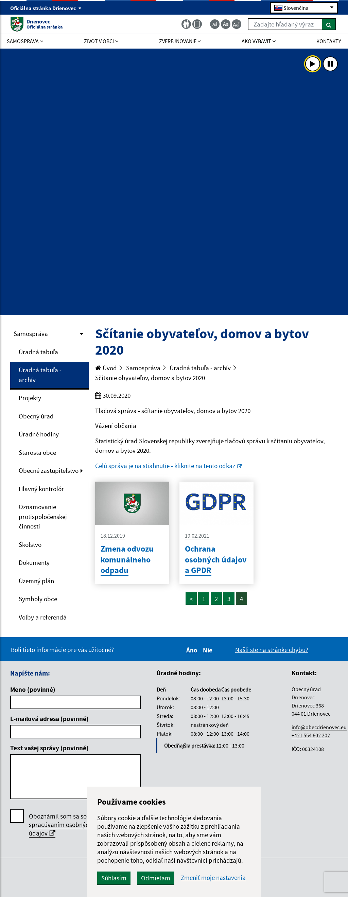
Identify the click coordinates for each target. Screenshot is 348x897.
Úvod (106, 368)
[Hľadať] (329, 24)
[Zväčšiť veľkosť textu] (236, 24)
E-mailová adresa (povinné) (49, 719)
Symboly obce (38, 599)
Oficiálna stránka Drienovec (46, 8)
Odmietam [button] (155, 878)
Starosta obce (37, 452)
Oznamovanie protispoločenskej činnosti (43, 516)
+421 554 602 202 (311, 735)
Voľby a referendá (43, 617)
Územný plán (36, 581)
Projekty (30, 398)
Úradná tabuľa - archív (40, 375)
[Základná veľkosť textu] (225, 24)
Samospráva (31, 333)
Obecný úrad (36, 416)
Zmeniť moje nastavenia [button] (213, 878)
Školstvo (30, 544)
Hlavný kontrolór (41, 489)
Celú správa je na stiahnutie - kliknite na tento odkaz (168, 466)
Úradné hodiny (39, 434)
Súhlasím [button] (113, 878)
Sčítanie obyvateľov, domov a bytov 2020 (150, 378)
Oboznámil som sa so (60, 825)
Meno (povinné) (32, 689)
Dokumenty (34, 562)
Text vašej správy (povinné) (49, 748)
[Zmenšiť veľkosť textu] (215, 24)
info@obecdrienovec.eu (319, 727)
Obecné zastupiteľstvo (49, 470)
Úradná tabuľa (38, 352)
